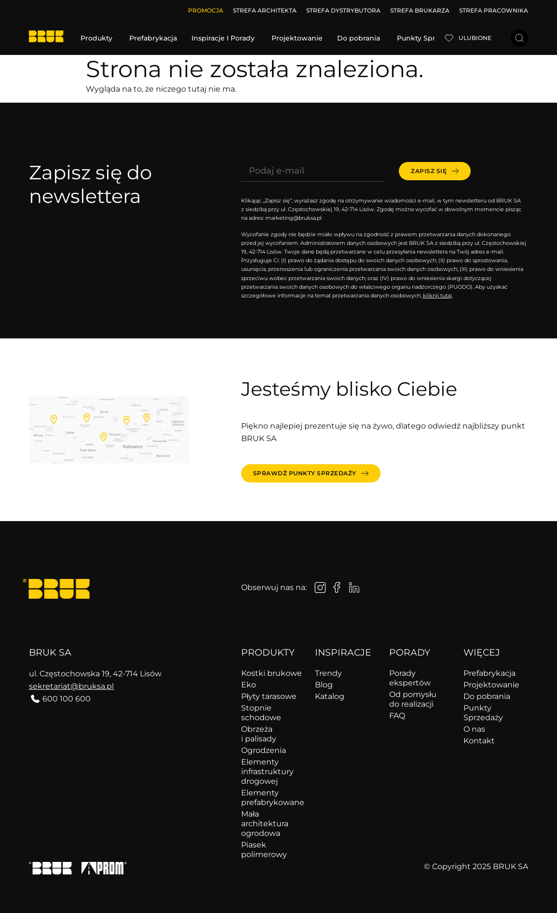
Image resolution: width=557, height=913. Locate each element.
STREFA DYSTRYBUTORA (343, 10)
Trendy (328, 673)
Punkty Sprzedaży (483, 712)
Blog (324, 684)
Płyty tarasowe (269, 696)
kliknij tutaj (437, 295)
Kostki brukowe (271, 673)
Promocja (205, 10)
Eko (248, 684)
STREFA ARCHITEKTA (265, 10)
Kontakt (479, 740)
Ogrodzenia (263, 750)
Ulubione (475, 37)
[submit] (435, 171)
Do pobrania (486, 696)
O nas (474, 729)
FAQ (397, 715)
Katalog (329, 696)
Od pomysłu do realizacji (412, 699)
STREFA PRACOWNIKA (493, 10)
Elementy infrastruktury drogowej (267, 771)
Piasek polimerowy (264, 849)
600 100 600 (66, 698)
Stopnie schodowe (261, 712)
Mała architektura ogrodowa (264, 823)
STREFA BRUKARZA (419, 10)
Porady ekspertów (410, 678)
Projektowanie (491, 684)
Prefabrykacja (489, 673)
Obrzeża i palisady (258, 734)
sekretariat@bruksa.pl (71, 686)
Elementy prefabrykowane (272, 797)
